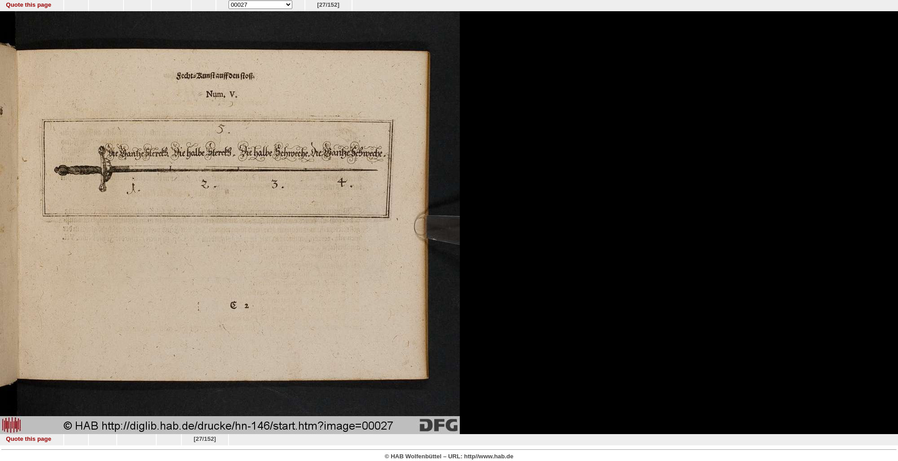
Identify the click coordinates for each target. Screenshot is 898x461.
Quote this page (28, 4)
